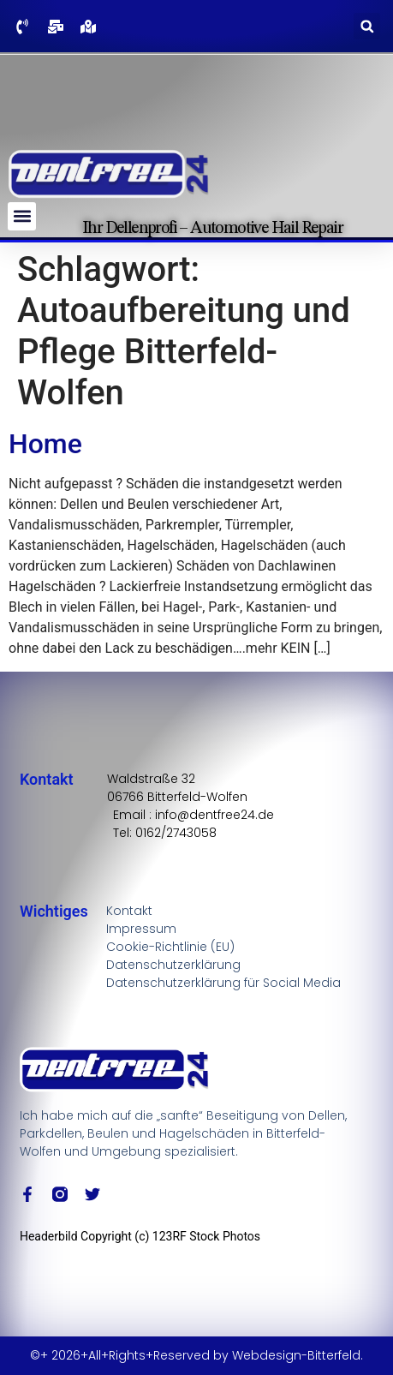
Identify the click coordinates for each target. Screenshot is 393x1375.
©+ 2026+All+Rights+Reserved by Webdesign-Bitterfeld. (196, 1355)
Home (45, 443)
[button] (367, 26)
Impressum (141, 928)
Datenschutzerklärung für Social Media (223, 982)
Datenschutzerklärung (173, 964)
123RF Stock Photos (206, 1236)
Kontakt (129, 910)
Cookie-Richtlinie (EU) (170, 946)
